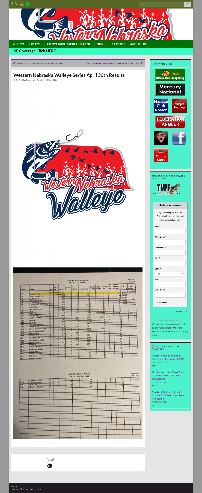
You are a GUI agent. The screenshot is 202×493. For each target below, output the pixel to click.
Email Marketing (165, 320)
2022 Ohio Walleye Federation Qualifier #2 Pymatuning (112, 63)
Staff (18, 80)
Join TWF (35, 43)
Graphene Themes (33, 489)
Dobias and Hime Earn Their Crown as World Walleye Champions (168, 375)
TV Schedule (117, 43)
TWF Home (17, 43)
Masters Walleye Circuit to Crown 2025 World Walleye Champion (168, 395)
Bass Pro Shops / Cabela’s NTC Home (69, 43)
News (101, 43)
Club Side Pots (138, 43)
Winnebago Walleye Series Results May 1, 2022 (40, 63)
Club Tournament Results (32, 80)
